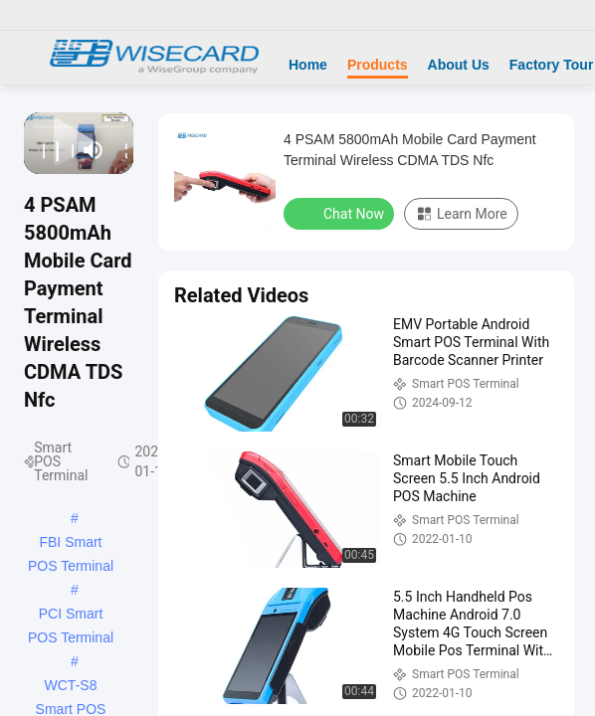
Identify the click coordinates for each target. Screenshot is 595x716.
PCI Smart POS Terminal (70, 616)
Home (308, 65)
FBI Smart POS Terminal (70, 544)
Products (377, 65)
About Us (459, 65)
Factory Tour (551, 65)
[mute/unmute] (93, 150)
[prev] (37, 150)
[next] (66, 150)
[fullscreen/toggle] (120, 150)
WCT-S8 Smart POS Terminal (71, 687)
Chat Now (341, 213)
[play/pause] (52, 150)
